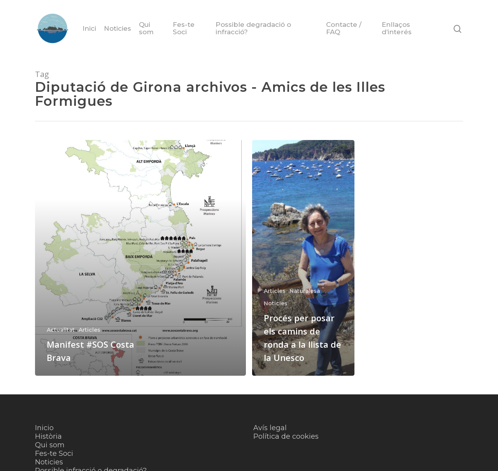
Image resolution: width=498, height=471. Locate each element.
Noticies (117, 28)
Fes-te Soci (184, 28)
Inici (89, 28)
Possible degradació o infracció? (253, 28)
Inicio (44, 428)
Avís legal (270, 428)
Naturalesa (304, 290)
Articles (89, 329)
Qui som (146, 28)
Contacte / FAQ (343, 28)
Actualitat (61, 329)
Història (48, 436)
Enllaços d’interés (397, 28)
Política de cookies (286, 436)
